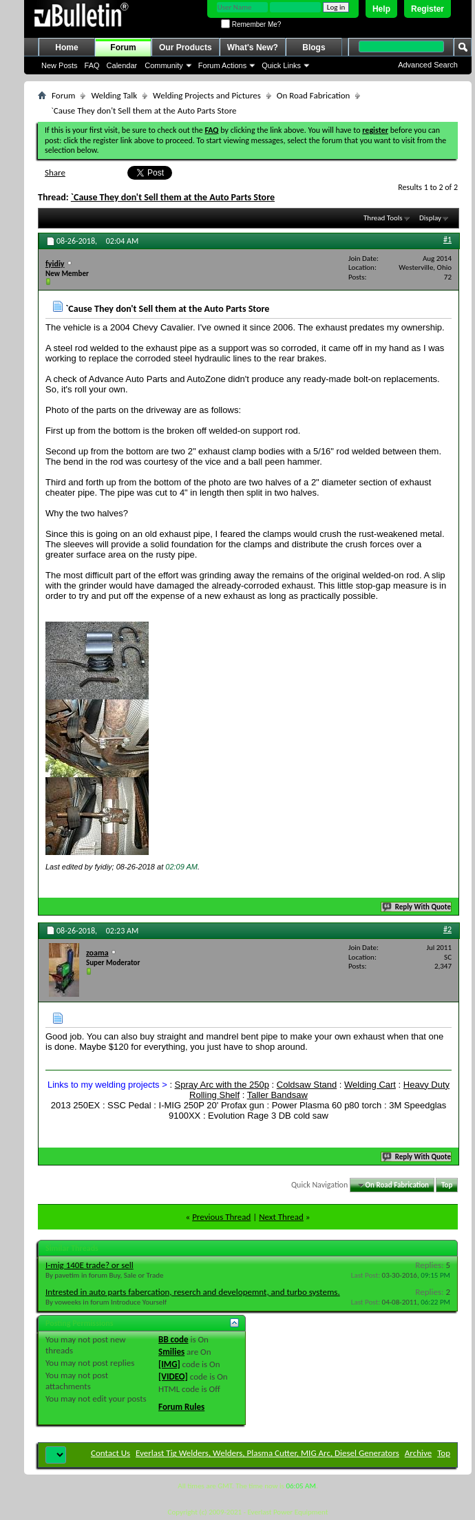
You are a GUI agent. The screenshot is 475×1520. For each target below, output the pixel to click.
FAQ (92, 65)
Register (427, 9)
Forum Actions (222, 65)
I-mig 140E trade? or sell (89, 1265)
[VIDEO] (173, 1376)
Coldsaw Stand (307, 1084)
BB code (173, 1339)
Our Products (185, 47)
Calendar (122, 65)
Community (164, 65)
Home (66, 47)
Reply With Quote (417, 906)
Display (430, 217)
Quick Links (281, 65)
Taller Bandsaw (277, 1095)
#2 (447, 929)
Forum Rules (181, 1407)
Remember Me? (251, 24)
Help (381, 9)
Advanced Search (428, 65)
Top (446, 1185)
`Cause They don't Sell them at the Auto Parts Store (173, 197)
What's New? (252, 47)
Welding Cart (370, 1084)
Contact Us (110, 1453)
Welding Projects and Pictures (207, 95)
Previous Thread (221, 1217)
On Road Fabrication (313, 95)
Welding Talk (114, 95)
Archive (418, 1453)
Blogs (313, 47)
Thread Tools (383, 217)
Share (55, 172)
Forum (123, 47)
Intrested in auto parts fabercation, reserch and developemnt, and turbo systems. (192, 1292)
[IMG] (169, 1364)
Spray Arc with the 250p (222, 1084)
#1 (447, 239)
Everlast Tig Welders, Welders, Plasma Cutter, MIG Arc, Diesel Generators (267, 1453)
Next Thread (281, 1217)
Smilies (171, 1352)
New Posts (59, 65)
